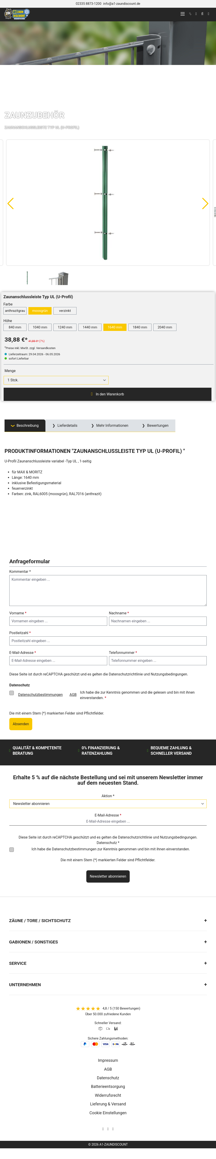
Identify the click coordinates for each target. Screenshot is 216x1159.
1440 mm (90, 327)
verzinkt (65, 311)
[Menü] (182, 14)
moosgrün (40, 311)
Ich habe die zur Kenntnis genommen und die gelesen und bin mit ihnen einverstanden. (105, 695)
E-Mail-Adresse (22, 652)
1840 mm (140, 327)
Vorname (17, 613)
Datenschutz (108, 1078)
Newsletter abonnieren (108, 876)
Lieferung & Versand (108, 1104)
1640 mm (115, 327)
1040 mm (40, 327)
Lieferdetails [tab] (67, 425)
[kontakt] (190, 14)
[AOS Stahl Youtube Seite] (113, 1129)
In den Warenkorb (107, 394)
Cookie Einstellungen (108, 1113)
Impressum (108, 1060)
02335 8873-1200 (89, 4)
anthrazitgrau (15, 311)
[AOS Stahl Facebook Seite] (108, 1129)
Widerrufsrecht (108, 1095)
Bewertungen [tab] (157, 425)
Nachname (119, 613)
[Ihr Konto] (196, 14)
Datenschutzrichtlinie (126, 674)
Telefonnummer (123, 652)
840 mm (15, 327)
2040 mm (165, 327)
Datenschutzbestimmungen (40, 694)
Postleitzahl (20, 633)
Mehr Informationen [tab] (111, 425)
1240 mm (65, 327)
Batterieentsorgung (108, 1086)
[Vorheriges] (10, 203)
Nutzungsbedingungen (169, 674)
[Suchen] (202, 14)
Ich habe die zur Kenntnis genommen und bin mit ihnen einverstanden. (111, 849)
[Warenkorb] (208, 14)
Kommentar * (20, 571)
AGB (73, 694)
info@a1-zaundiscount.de (121, 4)
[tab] (25, 425)
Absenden (21, 724)
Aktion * (108, 796)
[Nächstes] (205, 203)
